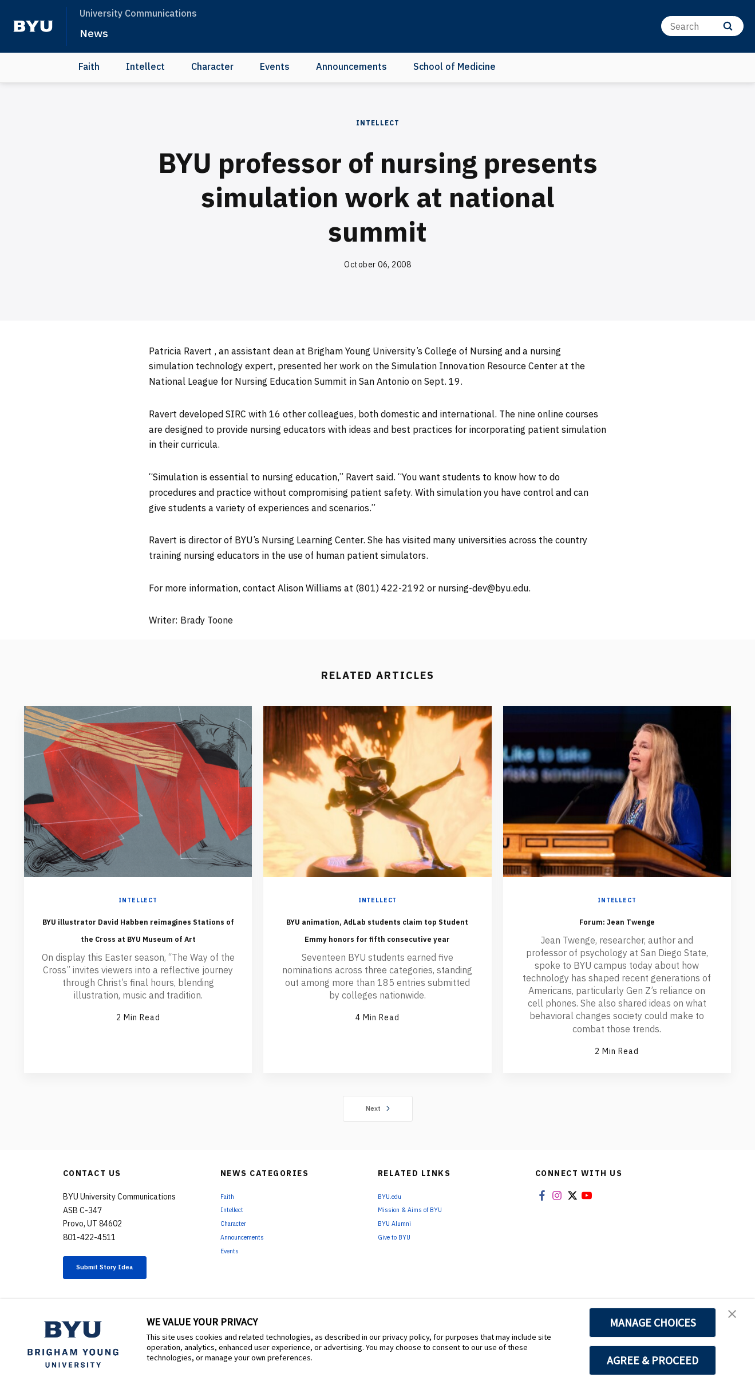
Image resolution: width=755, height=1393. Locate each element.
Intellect (145, 66)
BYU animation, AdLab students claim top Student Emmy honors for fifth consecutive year (377, 945)
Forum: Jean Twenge (617, 919)
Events (275, 66)
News (97, 32)
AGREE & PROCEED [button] (652, 1360)
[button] (736, 1320)
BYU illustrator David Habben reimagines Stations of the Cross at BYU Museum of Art (138, 936)
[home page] (33, 26)
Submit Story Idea (122, 1271)
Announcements (351, 66)
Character (212, 66)
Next (377, 1109)
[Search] (702, 26)
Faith (89, 66)
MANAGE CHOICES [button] (653, 1323)
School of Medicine (454, 66)
